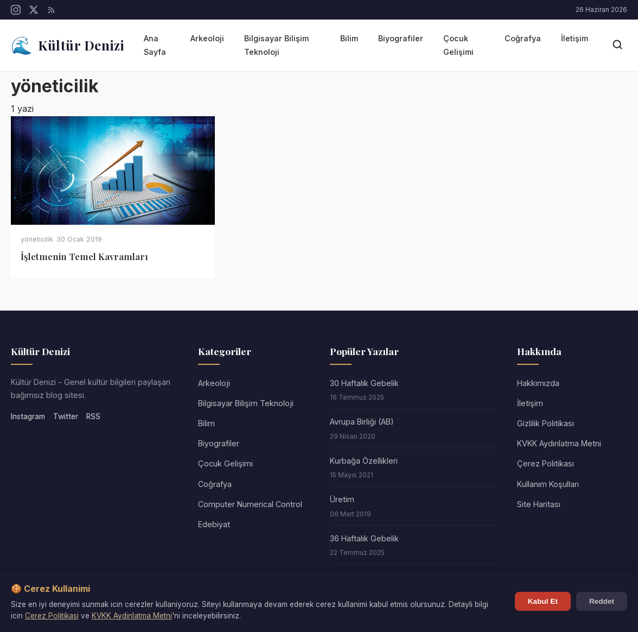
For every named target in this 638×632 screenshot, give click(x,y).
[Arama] (617, 45)
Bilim (349, 38)
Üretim (342, 499)
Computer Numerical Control (250, 504)
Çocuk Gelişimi (458, 45)
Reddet (601, 601)
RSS (93, 416)
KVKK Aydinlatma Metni (132, 615)
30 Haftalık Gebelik (364, 383)
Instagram (28, 416)
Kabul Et (543, 601)
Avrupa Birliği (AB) (362, 421)
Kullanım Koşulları (548, 484)
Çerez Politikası (545, 463)
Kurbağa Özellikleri (364, 460)
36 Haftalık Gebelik (364, 538)
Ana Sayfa (155, 45)
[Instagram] (16, 10)
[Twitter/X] (34, 10)
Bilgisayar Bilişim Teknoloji (276, 45)
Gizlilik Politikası (545, 423)
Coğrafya (523, 38)
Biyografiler (400, 38)
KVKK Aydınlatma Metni (559, 443)
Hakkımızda (538, 383)
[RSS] (51, 10)
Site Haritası (538, 504)
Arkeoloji (207, 38)
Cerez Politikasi (52, 615)
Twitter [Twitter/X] (65, 416)
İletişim (574, 38)
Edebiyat (214, 524)
